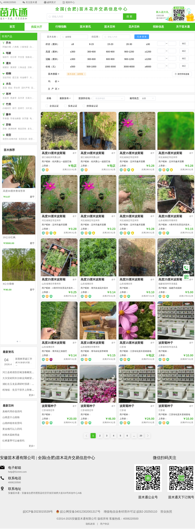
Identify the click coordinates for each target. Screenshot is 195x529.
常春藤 (6, 118)
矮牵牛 (6, 57)
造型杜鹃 (23, 139)
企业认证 (54, 106)
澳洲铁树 (12, 128)
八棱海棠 (24, 47)
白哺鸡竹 (7, 108)
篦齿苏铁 (22, 128)
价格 (49, 98)
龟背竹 (33, 118)
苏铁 (5, 128)
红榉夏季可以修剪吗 (13, 440)
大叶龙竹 (30, 108)
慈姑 (10, 88)
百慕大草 (30, 98)
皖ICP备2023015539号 (38, 511)
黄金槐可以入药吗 (12, 428)
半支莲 (21, 57)
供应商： (96, 36)
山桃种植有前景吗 (12, 422)
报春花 (29, 57)
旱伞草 (17, 88)
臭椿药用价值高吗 (12, 411)
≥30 (148, 44)
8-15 (91, 44)
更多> (32, 394)
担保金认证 (92, 106)
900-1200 (129, 51)
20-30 (129, 44)
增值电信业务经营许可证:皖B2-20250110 (130, 511)
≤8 (72, 44)
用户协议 (104, 523)
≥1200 (148, 51)
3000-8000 (129, 66)
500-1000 (91, 66)
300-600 (91, 51)
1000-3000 (110, 66)
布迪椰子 (24, 77)
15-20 (110, 44)
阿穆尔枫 (7, 47)
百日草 (13, 57)
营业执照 (166, 511)
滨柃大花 (32, 67)
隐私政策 (90, 523)
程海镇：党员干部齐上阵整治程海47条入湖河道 (28, 389)
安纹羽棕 (7, 77)
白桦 (32, 47)
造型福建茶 (33, 139)
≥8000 (148, 66)
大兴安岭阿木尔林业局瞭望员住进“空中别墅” (26, 377)
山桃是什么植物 (11, 417)
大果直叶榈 (35, 77)
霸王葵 (15, 77)
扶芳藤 (25, 118)
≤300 (72, 51)
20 (141, 435)
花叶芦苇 (25, 88)
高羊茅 (21, 98)
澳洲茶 (13, 67)
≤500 (72, 66)
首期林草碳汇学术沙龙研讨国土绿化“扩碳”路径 (23, 360)
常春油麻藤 (15, 118)
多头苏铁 (32, 128)
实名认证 (72, 106)
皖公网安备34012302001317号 (78, 511)
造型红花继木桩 (10, 139)
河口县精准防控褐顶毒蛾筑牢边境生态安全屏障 (28, 372)
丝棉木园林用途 (11, 434)
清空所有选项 (183, 74)
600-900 (110, 51)
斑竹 (14, 108)
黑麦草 (13, 98)
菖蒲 (5, 88)
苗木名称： (52, 36)
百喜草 (6, 98)
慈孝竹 (21, 108)
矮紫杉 (6, 67)
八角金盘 (22, 67)
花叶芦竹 (35, 88)
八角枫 (15, 47)
